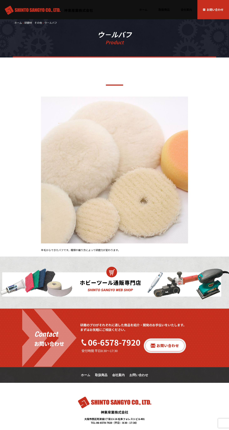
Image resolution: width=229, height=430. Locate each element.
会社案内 (118, 375)
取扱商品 (101, 375)
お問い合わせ (168, 345)
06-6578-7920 (114, 342)
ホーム (18, 23)
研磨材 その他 (33, 23)
